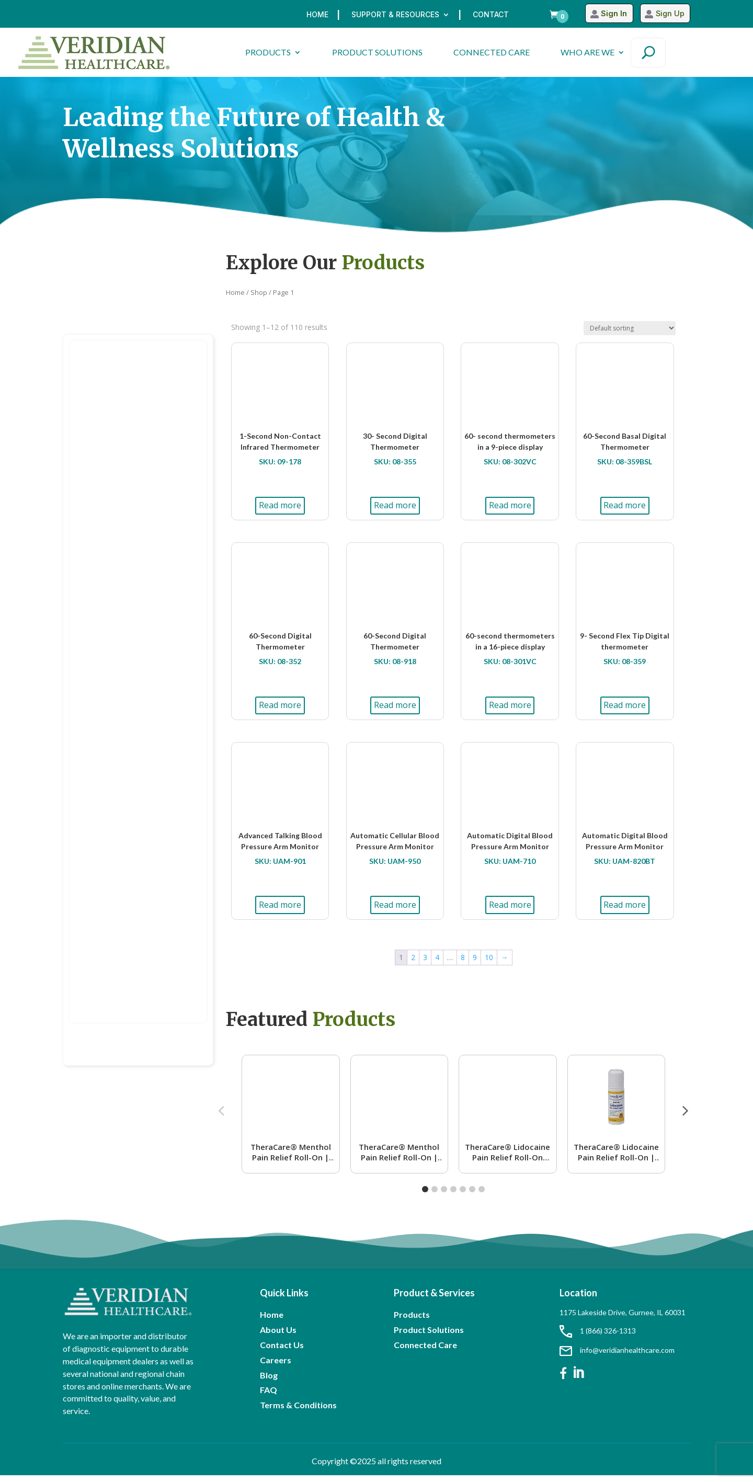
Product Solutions (429, 1336)
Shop (258, 299)
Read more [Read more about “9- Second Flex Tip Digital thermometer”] (624, 711)
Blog (269, 1382)
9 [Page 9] (475, 964)
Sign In (609, 13)
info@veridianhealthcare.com (617, 1356)
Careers (275, 1367)
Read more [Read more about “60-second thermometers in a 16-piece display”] (510, 711)
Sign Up (669, 13)
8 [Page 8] (463, 964)
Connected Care (425, 1351)
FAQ (268, 1396)
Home (317, 15)
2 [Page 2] (413, 964)
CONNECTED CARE (491, 52)
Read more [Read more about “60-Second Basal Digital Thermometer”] (624, 512)
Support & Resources (395, 15)
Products (412, 1321)
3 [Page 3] (425, 964)
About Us (278, 1336)
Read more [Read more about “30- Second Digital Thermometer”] (395, 512)
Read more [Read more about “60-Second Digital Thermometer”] (280, 711)
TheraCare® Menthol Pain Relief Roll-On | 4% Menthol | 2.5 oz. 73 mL (290, 1158)
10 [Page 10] (489, 964)
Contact (491, 15)
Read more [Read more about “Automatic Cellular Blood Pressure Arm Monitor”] (395, 911)
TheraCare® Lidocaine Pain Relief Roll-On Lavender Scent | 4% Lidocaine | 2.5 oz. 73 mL (507, 1158)
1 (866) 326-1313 (598, 1337)
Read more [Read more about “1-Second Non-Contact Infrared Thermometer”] (280, 512)
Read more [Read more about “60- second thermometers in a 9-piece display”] (510, 512)
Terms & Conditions (298, 1412)
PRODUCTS (268, 52)
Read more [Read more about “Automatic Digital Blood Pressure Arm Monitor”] (510, 911)
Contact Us (282, 1351)
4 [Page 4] (437, 964)
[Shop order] (630, 335)
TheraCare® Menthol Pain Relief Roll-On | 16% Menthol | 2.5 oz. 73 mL (399, 1158)
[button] (685, 1117)
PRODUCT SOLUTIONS (377, 52)
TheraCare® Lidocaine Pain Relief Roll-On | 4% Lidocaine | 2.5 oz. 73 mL (616, 1158)
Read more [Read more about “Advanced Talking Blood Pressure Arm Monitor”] (280, 911)
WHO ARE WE (587, 52)
